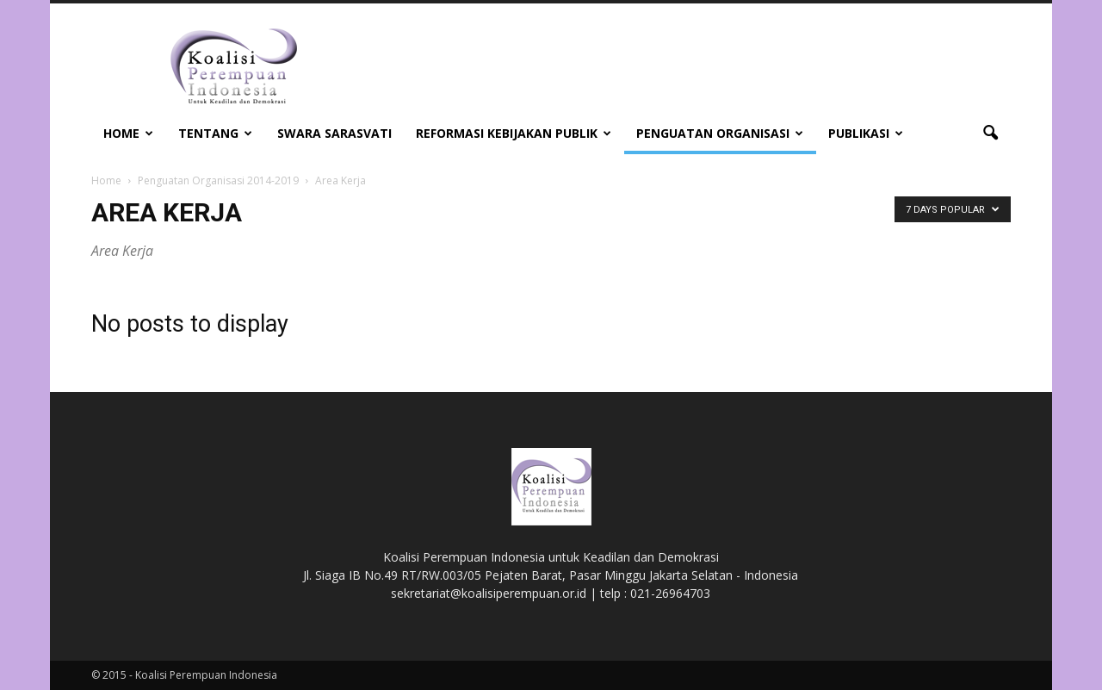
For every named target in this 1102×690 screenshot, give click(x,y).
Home (128, 133)
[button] (990, 133)
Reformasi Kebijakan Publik (513, 133)
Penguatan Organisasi (719, 133)
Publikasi (865, 133)
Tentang (215, 133)
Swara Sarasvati (334, 133)
